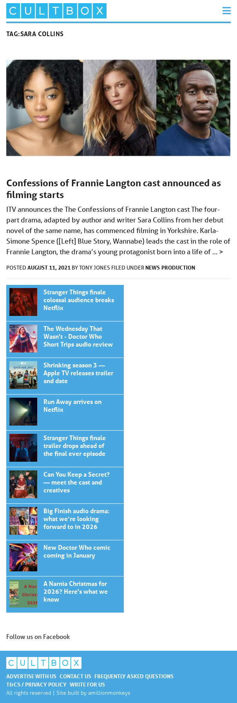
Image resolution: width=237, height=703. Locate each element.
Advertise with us (31, 676)
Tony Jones (95, 267)
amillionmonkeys (109, 692)
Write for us (87, 684)
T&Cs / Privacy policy (36, 684)
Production (178, 267)
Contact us (75, 676)
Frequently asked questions (134, 676)
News (152, 267)
